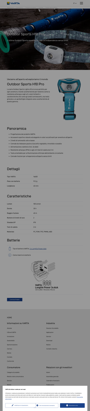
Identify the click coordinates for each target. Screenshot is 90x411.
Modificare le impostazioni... (20, 405)
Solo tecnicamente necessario (47, 405)
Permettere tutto (73, 405)
